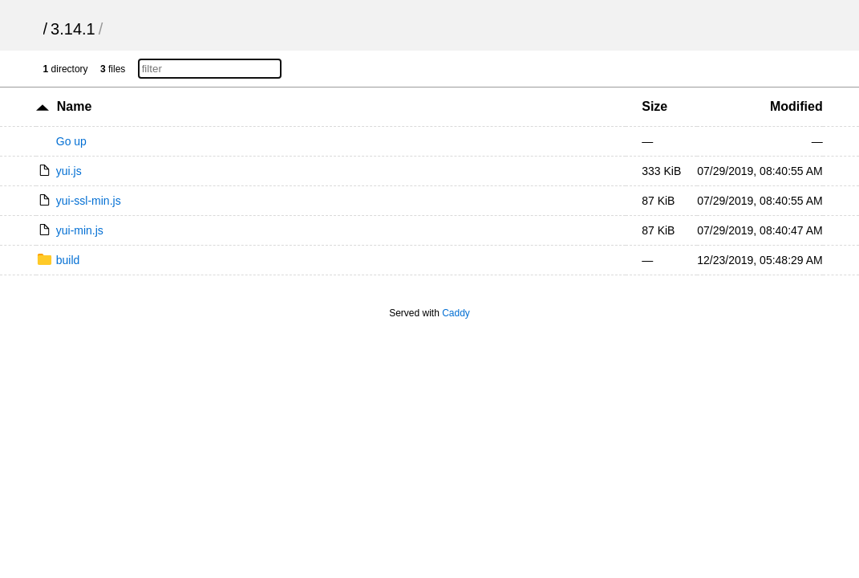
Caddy (456, 313)
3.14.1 (73, 29)
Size (654, 106)
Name (74, 106)
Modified (796, 106)
